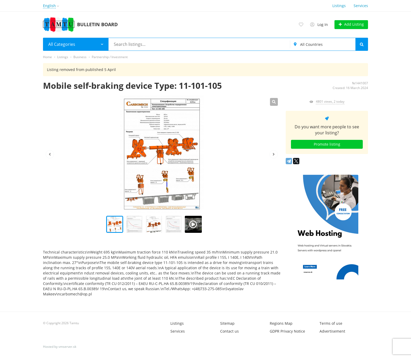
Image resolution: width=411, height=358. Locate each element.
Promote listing (327, 144)
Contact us (229, 331)
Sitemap (227, 323)
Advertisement (332, 331)
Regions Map (281, 323)
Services (361, 5)
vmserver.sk (67, 346)
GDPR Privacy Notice (287, 331)
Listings (339, 5)
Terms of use (331, 323)
